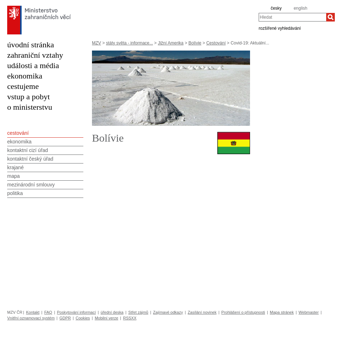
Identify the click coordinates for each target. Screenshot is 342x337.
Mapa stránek (282, 312)
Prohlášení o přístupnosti (243, 312)
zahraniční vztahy (35, 55)
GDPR (65, 318)
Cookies (83, 318)
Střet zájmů (138, 312)
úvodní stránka (30, 44)
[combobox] (292, 17)
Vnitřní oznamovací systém (31, 318)
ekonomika (24, 75)
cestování (18, 133)
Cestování (216, 43)
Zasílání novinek (202, 312)
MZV (96, 43)
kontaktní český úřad (30, 159)
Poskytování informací (76, 312)
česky (276, 8)
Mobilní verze (106, 318)
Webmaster (309, 312)
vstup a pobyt (28, 96)
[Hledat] (330, 17)
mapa (13, 176)
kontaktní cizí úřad (27, 150)
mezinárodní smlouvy (31, 185)
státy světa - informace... (129, 43)
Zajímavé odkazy (168, 312)
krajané (15, 167)
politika (15, 193)
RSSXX (129, 318)
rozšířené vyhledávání (280, 28)
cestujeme (23, 86)
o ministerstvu (29, 107)
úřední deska (112, 312)
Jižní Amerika (170, 43)
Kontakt (32, 312)
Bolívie (194, 43)
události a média (33, 65)
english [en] (300, 8)
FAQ (48, 312)
